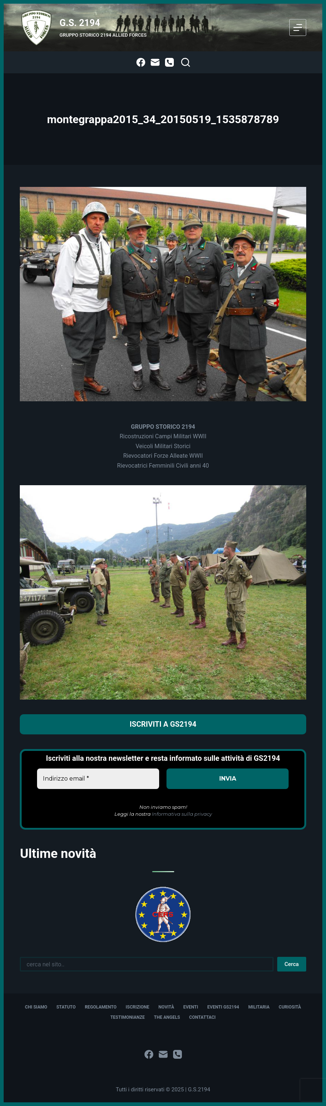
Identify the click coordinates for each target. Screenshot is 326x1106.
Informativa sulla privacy (182, 814)
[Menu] (297, 27)
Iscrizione (137, 1007)
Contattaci (202, 1017)
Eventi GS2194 (223, 1007)
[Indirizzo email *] (98, 778)
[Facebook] (140, 62)
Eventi (190, 1007)
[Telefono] (169, 62)
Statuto (66, 1007)
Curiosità (290, 1007)
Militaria (259, 1007)
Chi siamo (36, 1007)
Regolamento (101, 1007)
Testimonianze (127, 1017)
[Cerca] (185, 62)
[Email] (155, 62)
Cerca (292, 964)
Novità (166, 1007)
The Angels (167, 1017)
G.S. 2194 (79, 23)
